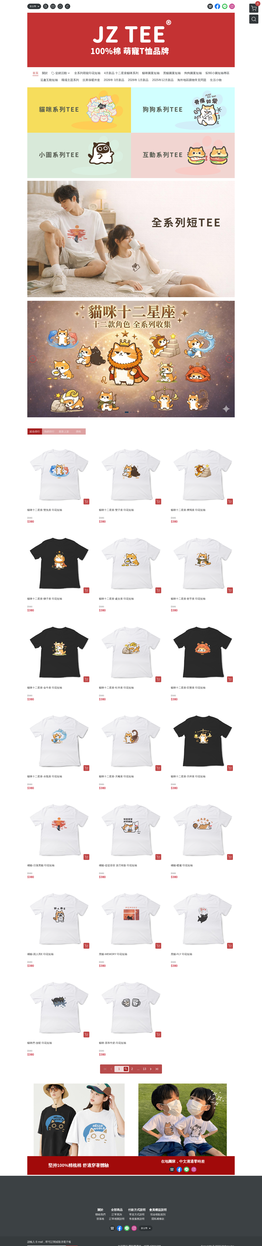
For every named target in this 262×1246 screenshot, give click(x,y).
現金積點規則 (158, 1214)
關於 (100, 1209)
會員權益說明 (158, 1209)
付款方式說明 (137, 1209)
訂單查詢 (117, 1214)
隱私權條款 (158, 1219)
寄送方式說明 (136, 1214)
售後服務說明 (136, 1219)
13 (144, 1068)
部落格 (100, 1219)
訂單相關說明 (116, 1219)
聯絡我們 (100, 1214)
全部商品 (117, 1209)
